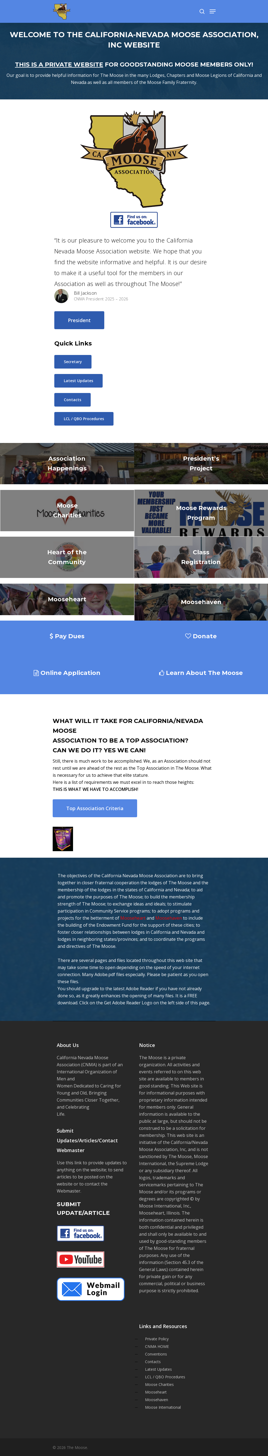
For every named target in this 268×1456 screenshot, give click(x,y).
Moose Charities (159, 1384)
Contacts (153, 1361)
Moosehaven (168, 918)
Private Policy (157, 1338)
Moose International (163, 1407)
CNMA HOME (157, 1346)
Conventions (156, 1354)
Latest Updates (158, 1369)
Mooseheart (133, 918)
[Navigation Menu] (213, 11)
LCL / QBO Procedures (165, 1376)
